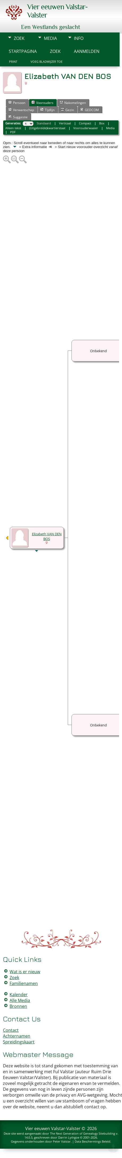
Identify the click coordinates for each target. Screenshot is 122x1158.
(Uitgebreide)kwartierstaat (47, 128)
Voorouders (42, 102)
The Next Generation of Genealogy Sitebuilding (82, 1133)
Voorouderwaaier (85, 128)
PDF (13, 132)
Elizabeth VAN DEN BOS (47, 536)
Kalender (19, 994)
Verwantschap (21, 109)
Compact (85, 123)
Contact (11, 1030)
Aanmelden (86, 51)
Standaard (44, 123)
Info (78, 38)
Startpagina (23, 51)
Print (13, 62)
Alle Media (20, 1000)
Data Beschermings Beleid (92, 1141)
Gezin (67, 109)
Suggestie (18, 117)
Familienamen (24, 983)
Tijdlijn (47, 109)
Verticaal (65, 123)
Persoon (16, 102)
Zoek (19, 38)
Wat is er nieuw (25, 972)
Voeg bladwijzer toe (46, 62)
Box (101, 123)
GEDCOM (89, 109)
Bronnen (18, 1006)
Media (50, 38)
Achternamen (16, 1036)
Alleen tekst (13, 128)
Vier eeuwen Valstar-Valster (53, 1128)
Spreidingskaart (19, 1042)
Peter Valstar (62, 1141)
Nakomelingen (73, 102)
